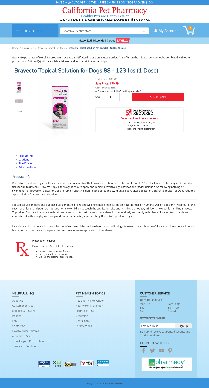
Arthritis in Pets (85, 310)
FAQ (14, 321)
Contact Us (18, 326)
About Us (17, 300)
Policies (16, 316)
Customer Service (22, 305)
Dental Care (83, 321)
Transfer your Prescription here (31, 341)
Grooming (82, 316)
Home (15, 47)
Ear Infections (84, 326)
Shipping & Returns (23, 310)
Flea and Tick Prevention (90, 300)
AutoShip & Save (22, 336)
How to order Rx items (25, 331)
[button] (139, 91)
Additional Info (27, 167)
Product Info (26, 156)
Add (158, 97)
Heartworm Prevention (89, 305)
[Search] (99, 30)
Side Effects (25, 163)
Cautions (24, 159)
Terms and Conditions (25, 346)
